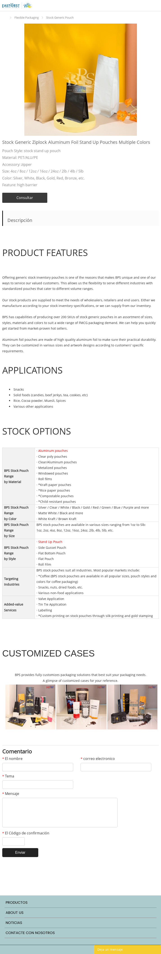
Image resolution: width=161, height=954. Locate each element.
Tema (8, 776)
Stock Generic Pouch (60, 17)
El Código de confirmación (25, 833)
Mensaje (10, 793)
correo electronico (98, 758)
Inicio (5, 18)
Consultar (24, 197)
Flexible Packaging (26, 17)
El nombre (12, 758)
